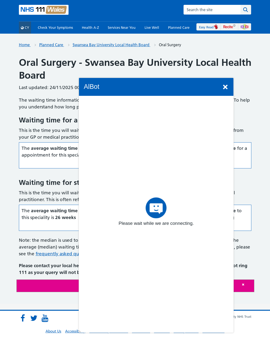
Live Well (152, 27)
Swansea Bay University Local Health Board (111, 44)
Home (25, 44)
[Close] (247, 284)
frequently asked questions (65, 254)
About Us (53, 331)
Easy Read (208, 27)
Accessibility (75, 331)
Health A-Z (90, 27)
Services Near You (122, 27)
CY (25, 27)
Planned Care (179, 27)
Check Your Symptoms (55, 27)
